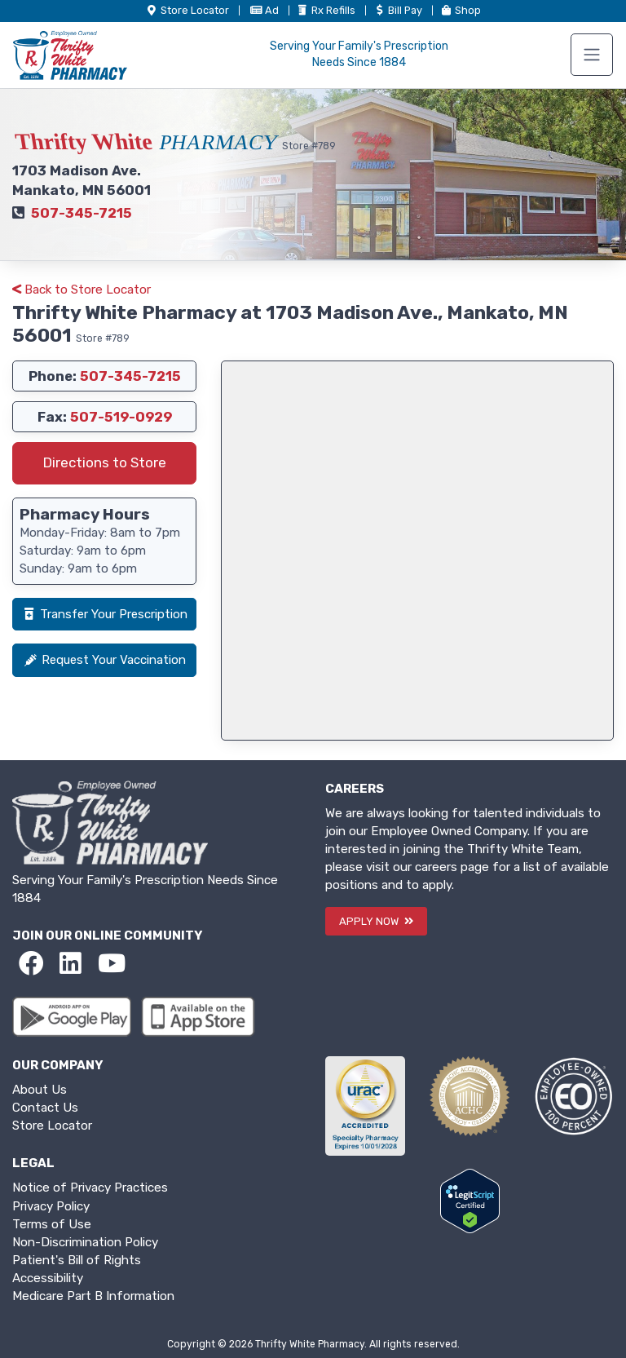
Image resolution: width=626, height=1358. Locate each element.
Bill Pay (399, 10)
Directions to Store (104, 462)
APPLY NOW (376, 921)
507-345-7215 (81, 213)
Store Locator (52, 1125)
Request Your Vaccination (104, 659)
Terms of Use (51, 1224)
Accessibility (47, 1278)
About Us (39, 1089)
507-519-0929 (121, 417)
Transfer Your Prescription (104, 614)
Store (188, 10)
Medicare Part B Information (93, 1296)
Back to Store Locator (81, 289)
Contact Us (45, 1107)
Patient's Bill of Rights (76, 1260)
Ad (265, 10)
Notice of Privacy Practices (90, 1187)
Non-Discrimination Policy (85, 1242)
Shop (460, 10)
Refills (327, 10)
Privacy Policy (51, 1206)
